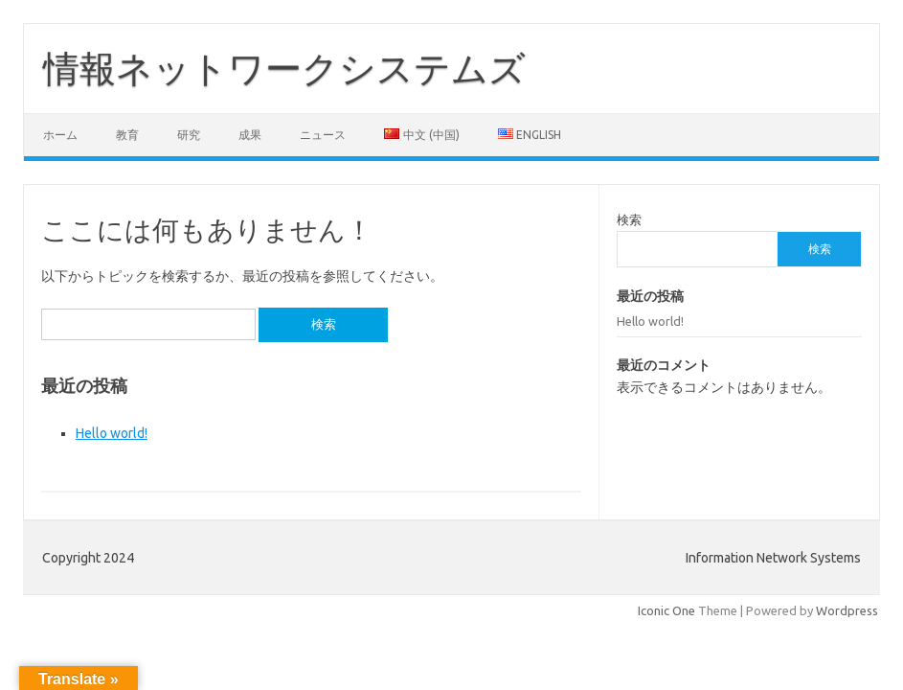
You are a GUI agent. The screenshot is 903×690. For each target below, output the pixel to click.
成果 (249, 134)
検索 (629, 219)
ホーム (60, 134)
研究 (188, 134)
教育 (127, 134)
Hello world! (111, 433)
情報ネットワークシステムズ (284, 68)
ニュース (323, 134)
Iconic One (666, 610)
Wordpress (847, 610)
